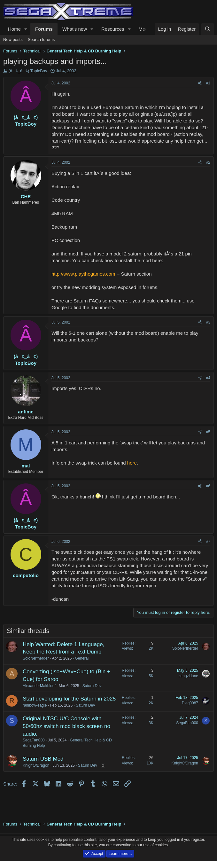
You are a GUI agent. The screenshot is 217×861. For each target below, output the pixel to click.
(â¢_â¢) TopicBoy (28, 70)
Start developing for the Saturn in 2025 (69, 699)
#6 (208, 486)
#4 (208, 378)
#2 (208, 162)
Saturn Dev (92, 686)
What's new (74, 29)
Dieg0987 (190, 703)
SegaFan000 (34, 740)
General (82, 658)
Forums (44, 29)
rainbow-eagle (35, 705)
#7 (208, 541)
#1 (208, 83)
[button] (25, 29)
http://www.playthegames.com (83, 274)
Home (14, 29)
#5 (208, 432)
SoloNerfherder (36, 658)
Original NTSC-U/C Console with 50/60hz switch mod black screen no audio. (66, 726)
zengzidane (188, 676)
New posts (13, 39)
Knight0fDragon (36, 765)
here (132, 463)
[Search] (207, 29)
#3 (208, 322)
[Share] (200, 83)
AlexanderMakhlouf (39, 686)
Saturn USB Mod (43, 759)
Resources (112, 29)
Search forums (41, 39)
